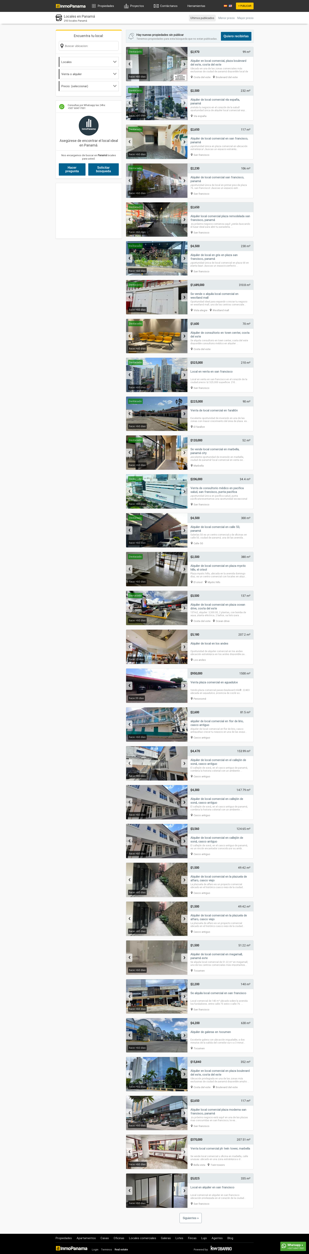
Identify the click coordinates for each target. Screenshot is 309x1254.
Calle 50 (198, 543)
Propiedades (106, 6)
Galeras (166, 1238)
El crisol (198, 582)
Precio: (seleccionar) (89, 86)
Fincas (192, 1238)
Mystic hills (214, 582)
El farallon (199, 427)
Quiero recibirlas (236, 36)
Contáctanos (169, 6)
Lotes (179, 1238)
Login (95, 1249)
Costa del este (202, 77)
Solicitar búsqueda (103, 169)
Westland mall (221, 310)
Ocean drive (223, 621)
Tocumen (199, 970)
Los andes (200, 660)
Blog (230, 1238)
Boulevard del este (227, 77)
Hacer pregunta (72, 169)
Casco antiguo (202, 737)
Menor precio (226, 18)
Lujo (204, 1238)
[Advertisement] (89, 211)
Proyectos (137, 6)
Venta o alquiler (89, 74)
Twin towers (217, 1165)
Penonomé (200, 698)
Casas (105, 1238)
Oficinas (119, 1238)
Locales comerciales (142, 1238)
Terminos (106, 1249)
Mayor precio (245, 18)
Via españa (200, 116)
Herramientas (196, 6)
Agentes (217, 1238)
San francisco (201, 155)
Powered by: (201, 1249)
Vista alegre (200, 310)
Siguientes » (191, 1218)
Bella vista (199, 1165)
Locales (89, 62)
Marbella (199, 465)
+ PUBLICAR (244, 5)
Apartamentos (86, 1238)
